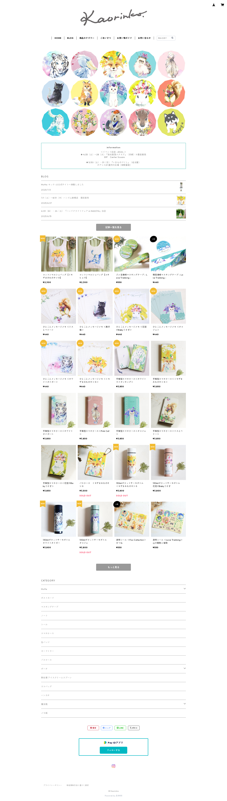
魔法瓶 (44, 704)
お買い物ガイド (124, 38)
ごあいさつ (105, 38)
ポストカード (47, 598)
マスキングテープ (49, 607)
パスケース (46, 660)
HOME (58, 38)
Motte (44, 589)
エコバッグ (46, 686)
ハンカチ (45, 695)
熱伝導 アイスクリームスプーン (56, 677)
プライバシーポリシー (52, 785)
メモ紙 (44, 713)
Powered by (113, 796)
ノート (44, 615)
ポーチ (44, 668)
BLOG (70, 38)
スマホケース (47, 633)
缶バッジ (45, 642)
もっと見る (113, 567)
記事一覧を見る (113, 227)
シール (44, 624)
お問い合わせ (144, 38)
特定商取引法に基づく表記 (78, 785)
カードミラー (47, 651)
